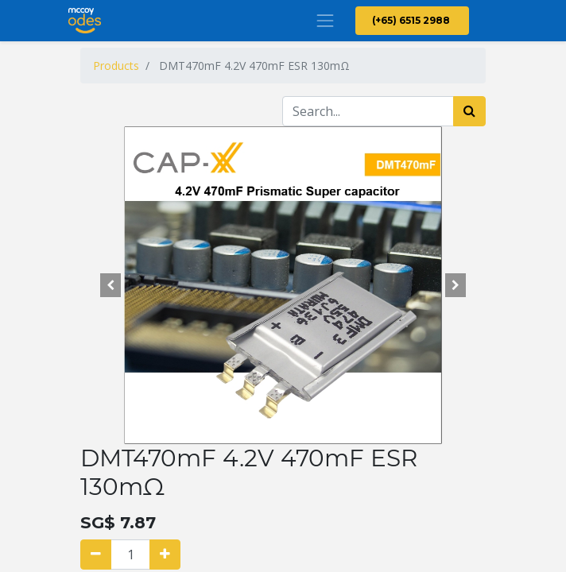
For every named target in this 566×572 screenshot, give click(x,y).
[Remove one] (95, 554)
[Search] (469, 111)
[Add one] (164, 554)
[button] (111, 285)
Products (116, 65)
